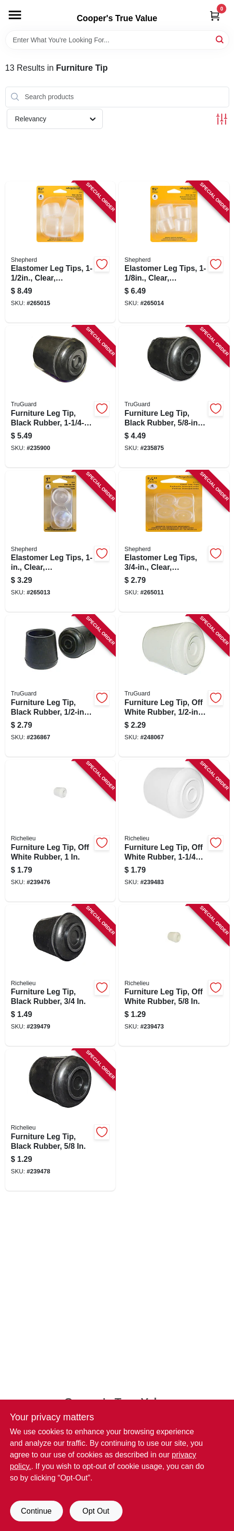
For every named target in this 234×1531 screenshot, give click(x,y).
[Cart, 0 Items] (215, 16)
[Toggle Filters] (221, 119)
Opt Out (95, 1511)
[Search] (220, 39)
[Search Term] (117, 40)
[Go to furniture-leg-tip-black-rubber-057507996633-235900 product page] (60, 396)
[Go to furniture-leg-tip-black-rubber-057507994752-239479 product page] (60, 975)
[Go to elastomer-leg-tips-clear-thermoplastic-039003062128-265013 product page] (60, 541)
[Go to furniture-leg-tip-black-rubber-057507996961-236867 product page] (60, 686)
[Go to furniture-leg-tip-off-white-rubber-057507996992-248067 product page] (174, 686)
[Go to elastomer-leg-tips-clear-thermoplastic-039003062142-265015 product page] (60, 252)
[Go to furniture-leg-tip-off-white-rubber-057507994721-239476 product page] (60, 830)
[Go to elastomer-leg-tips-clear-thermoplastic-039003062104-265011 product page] (174, 541)
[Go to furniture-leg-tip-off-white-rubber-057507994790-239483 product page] (174, 830)
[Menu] (15, 15)
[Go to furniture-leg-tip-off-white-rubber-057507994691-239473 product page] (174, 975)
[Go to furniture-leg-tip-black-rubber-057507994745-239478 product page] (60, 1120)
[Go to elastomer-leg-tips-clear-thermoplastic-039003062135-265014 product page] (174, 252)
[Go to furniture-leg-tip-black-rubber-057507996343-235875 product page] (174, 396)
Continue (36, 1511)
